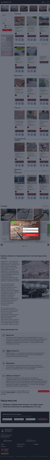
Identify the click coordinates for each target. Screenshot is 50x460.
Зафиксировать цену (30, 234)
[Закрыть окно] (38, 221)
